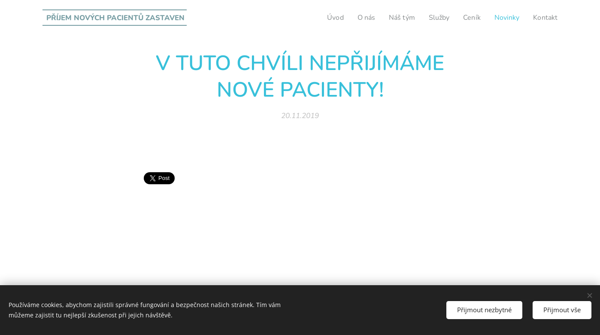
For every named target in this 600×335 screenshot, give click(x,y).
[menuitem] (325, 17)
